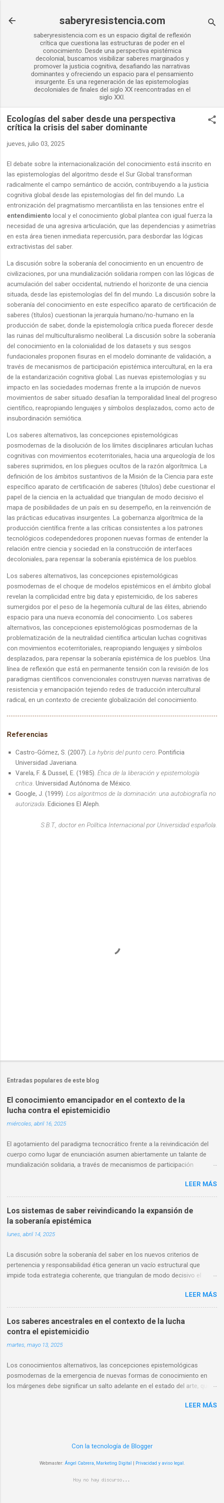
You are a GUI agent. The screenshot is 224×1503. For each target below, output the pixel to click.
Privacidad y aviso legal (160, 1463)
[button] (212, 120)
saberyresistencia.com (112, 21)
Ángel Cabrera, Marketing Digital (98, 1463)
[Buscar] (212, 23)
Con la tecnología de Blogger (112, 1446)
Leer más (201, 1184)
